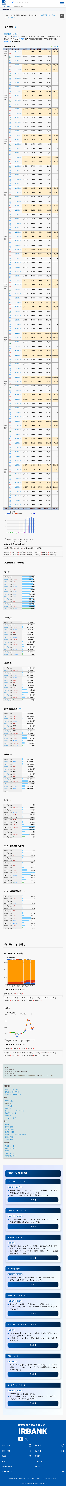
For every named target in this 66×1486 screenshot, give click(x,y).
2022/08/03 (18, 337)
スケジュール (6, 1466)
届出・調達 (16, 1451)
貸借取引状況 (9, 1132)
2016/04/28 (18, 56)
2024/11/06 (18, 438)
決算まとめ (9, 1101)
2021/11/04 (18, 302)
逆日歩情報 (9, 1137)
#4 (8, 799)
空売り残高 (9, 1127)
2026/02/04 (18, 487)
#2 (19, 708)
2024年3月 (7, 604)
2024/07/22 (18, 434)
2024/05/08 (18, 421)
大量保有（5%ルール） (13, 1094)
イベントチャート (11, 1148)
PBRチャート (9, 1153)
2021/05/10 (18, 280)
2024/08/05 (18, 425)
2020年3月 (7, 594)
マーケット (16, 1445)
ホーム (3, 6)
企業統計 (16, 1456)
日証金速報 (9, 1139)
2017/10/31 (18, 109)
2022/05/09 (18, 333)
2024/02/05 (18, 399)
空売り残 (49, 1445)
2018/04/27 (18, 135)
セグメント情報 (10, 1118)
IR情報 (7, 1125)
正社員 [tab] (11, 1187)
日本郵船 (9, 6)
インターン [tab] (12, 1361)
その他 (37, 1466)
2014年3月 (7, 579)
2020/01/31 (18, 210)
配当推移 (8, 1115)
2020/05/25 (18, 232)
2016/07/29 (18, 52)
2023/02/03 (18, 355)
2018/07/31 (18, 140)
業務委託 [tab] (18, 1187)
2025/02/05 (18, 443)
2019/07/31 (18, 192)
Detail (33, 1200)
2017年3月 (7, 586)
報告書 (37, 1456)
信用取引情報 (9, 1129)
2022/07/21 (18, 346)
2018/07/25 (18, 148)
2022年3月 (7, 599)
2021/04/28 (18, 276)
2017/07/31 (18, 96)
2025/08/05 (18, 469)
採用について (36, 1478)
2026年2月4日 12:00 (11, 34)
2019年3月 (7, 591)
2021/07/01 (18, 293)
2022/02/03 (18, 307)
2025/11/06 (18, 482)
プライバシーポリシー (49, 1478)
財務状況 (8, 1108)
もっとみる (54, 46)
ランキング (39, 1461)
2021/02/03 (18, 254)
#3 (21, 708)
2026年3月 (7, 609)
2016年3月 (7, 584)
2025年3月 (7, 606)
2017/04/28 (18, 91)
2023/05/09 (18, 377)
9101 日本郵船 (6, 9)
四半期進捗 (9, 1106)
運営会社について (24, 1478)
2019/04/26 (18, 188)
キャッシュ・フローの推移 (14, 1111)
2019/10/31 (18, 205)
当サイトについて (8, 1471)
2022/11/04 (18, 350)
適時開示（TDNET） (12, 1092)
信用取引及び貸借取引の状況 (15, 1134)
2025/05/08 (18, 465)
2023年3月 (7, 601)
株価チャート (9, 1146)
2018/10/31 (18, 157)
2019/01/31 (18, 161)
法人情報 (49, 1451)
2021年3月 (7, 596)
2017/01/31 (18, 69)
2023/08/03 (18, 381)
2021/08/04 (18, 285)
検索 (3, 1461)
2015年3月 (7, 582)
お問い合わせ (12, 1478)
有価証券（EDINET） (12, 1089)
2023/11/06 (18, 395)
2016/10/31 (18, 65)
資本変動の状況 (10, 1113)
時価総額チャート (11, 1156)
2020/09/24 (18, 245)
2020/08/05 (18, 236)
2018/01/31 (18, 113)
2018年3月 (7, 589)
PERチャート (9, 1151)
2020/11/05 (18, 249)
